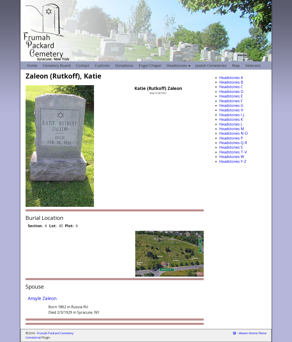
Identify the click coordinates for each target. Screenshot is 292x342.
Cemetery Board (56, 65)
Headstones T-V (233, 152)
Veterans (253, 65)
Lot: (52, 225)
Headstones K (231, 119)
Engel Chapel (150, 65)
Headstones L (231, 124)
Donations (124, 65)
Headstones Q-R (233, 142)
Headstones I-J (231, 114)
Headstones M (231, 128)
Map (236, 65)
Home (32, 65)
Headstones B (231, 82)
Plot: (69, 225)
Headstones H (231, 110)
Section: (35, 225)
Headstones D (231, 91)
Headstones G (231, 105)
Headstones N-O (233, 133)
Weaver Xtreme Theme (252, 333)
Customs (102, 65)
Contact (82, 65)
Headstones (180, 65)
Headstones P (231, 138)
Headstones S (231, 147)
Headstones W (231, 156)
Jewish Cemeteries (211, 65)
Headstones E (231, 96)
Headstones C (231, 86)
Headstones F (230, 100)
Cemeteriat (33, 337)
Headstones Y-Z (232, 161)
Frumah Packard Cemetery (55, 333)
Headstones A (231, 77)
